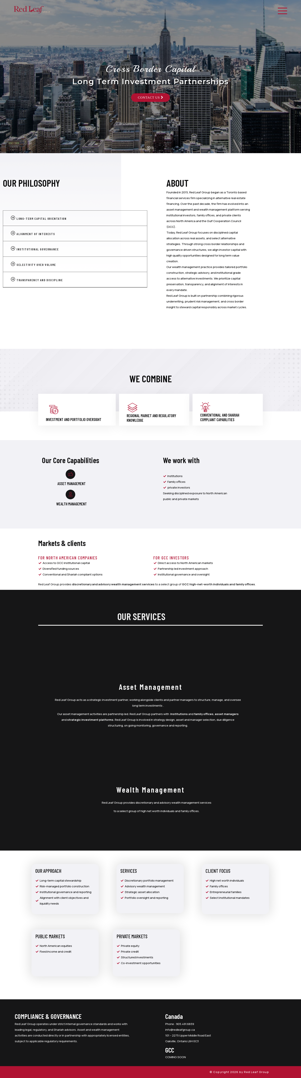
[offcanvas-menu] (282, 11)
